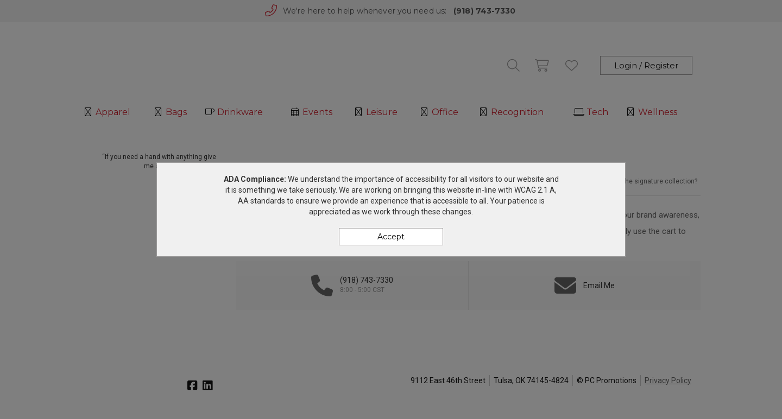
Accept (391, 237)
